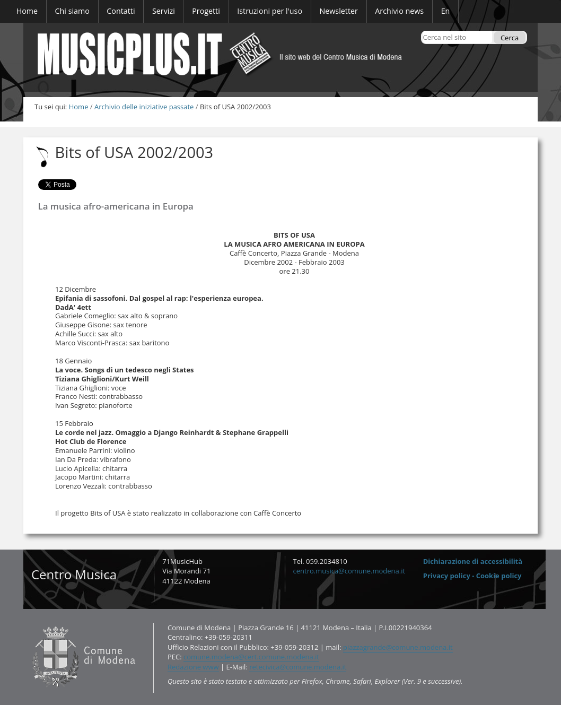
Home (79, 106)
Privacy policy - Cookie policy (472, 575)
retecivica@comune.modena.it (297, 667)
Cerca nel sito (422, 30)
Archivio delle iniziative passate (144, 106)
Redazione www (193, 667)
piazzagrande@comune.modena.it (398, 647)
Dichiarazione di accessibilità (472, 561)
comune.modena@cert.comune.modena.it (251, 657)
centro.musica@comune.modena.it (349, 571)
